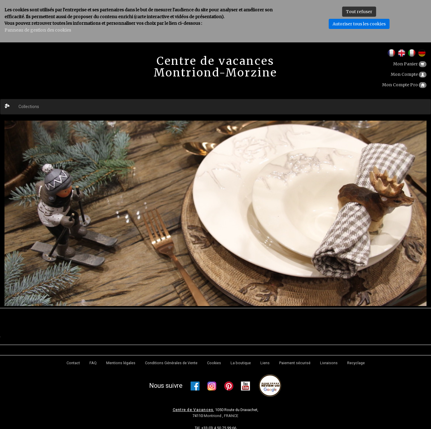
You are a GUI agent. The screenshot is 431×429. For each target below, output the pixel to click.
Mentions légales (120, 363)
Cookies (214, 363)
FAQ (93, 363)
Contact (73, 363)
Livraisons (329, 363)
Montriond (213, 415)
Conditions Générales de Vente (171, 363)
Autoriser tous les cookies (359, 24)
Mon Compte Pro (404, 84)
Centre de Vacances (193, 410)
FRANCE (231, 415)
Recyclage (356, 363)
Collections (28, 106)
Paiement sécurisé (294, 363)
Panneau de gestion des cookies (37, 30)
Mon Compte (409, 74)
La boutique (241, 363)
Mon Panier (410, 64)
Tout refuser (359, 11)
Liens (265, 363)
